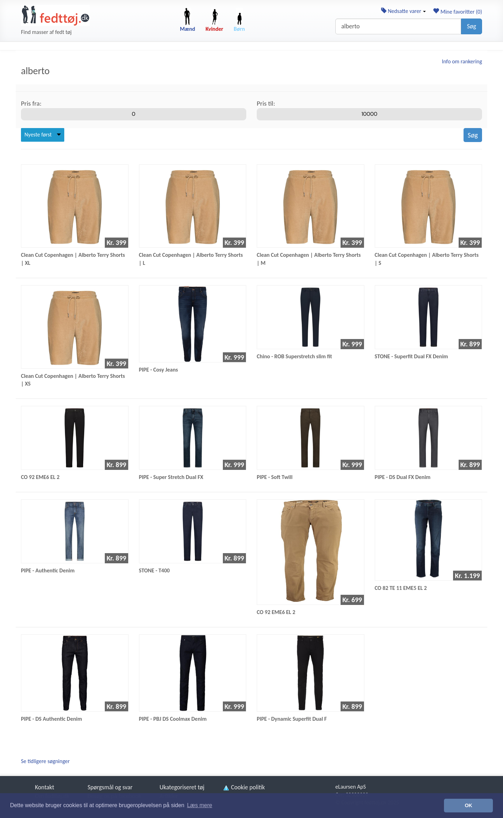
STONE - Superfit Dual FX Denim (411, 356)
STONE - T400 (154, 570)
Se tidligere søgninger (45, 761)
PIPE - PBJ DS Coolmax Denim (173, 718)
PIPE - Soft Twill (274, 477)
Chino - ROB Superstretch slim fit (294, 356)
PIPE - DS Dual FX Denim (403, 477)
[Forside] (55, 15)
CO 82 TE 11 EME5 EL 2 (401, 588)
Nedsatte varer (403, 11)
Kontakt (44, 787)
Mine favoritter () (457, 11)
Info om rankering (462, 61)
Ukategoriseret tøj (182, 787)
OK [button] (468, 805)
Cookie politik (244, 787)
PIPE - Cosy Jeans (158, 369)
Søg (471, 26)
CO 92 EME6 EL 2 (40, 477)
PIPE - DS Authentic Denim (51, 718)
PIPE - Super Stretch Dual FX (171, 477)
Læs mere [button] (199, 805)
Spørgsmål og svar (110, 787)
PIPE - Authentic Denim (48, 570)
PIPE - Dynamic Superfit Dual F (292, 718)
